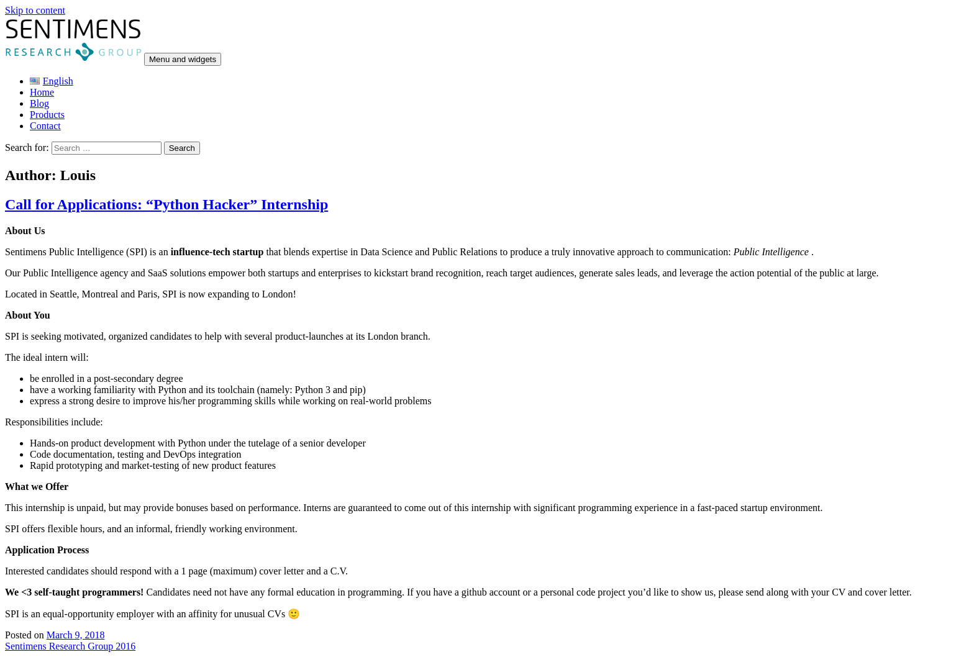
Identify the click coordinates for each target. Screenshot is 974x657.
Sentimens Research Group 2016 (70, 646)
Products (47, 114)
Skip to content (35, 10)
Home (42, 92)
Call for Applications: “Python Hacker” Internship (166, 204)
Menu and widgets (182, 59)
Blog (39, 103)
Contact (45, 125)
